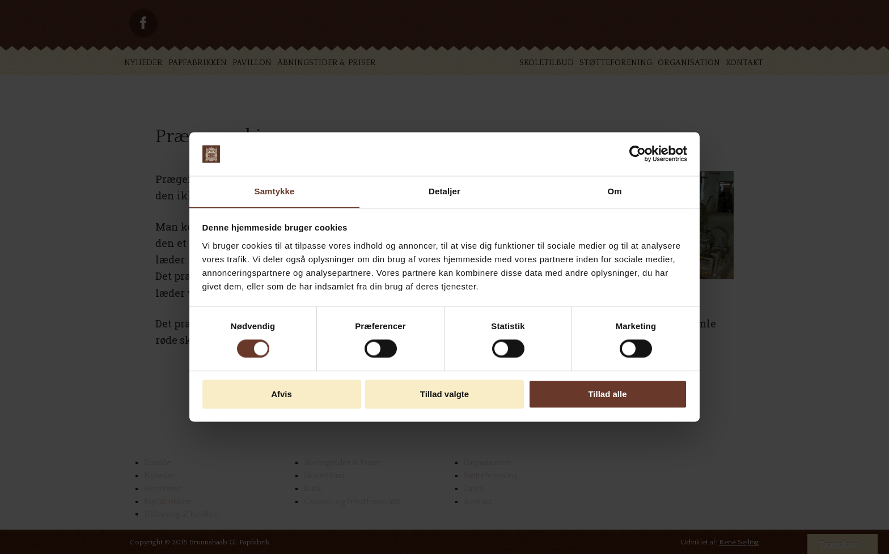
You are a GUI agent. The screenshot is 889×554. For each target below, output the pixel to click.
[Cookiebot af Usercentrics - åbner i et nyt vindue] (637, 153)
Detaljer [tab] (444, 191)
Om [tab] (614, 191)
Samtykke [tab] (275, 191)
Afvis (281, 394)
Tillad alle (607, 394)
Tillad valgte (444, 394)
